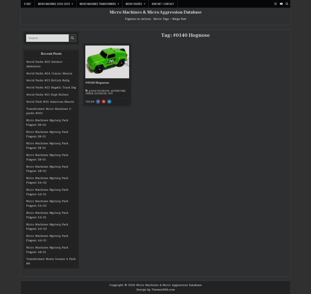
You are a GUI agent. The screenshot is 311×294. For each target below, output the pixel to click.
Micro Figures (134, 4)
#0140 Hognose (97, 83)
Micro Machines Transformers (98, 4)
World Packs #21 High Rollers (47, 95)
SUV (110, 93)
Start (27, 4)
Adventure (118, 91)
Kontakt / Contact (163, 4)
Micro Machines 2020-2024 (54, 4)
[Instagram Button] (275, 4)
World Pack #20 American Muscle (50, 102)
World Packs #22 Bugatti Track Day (51, 87)
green (89, 93)
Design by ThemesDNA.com (155, 290)
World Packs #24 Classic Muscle (49, 73)
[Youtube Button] (281, 4)
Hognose (101, 93)
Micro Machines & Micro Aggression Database (155, 12)
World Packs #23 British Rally (47, 80)
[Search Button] (287, 4)
